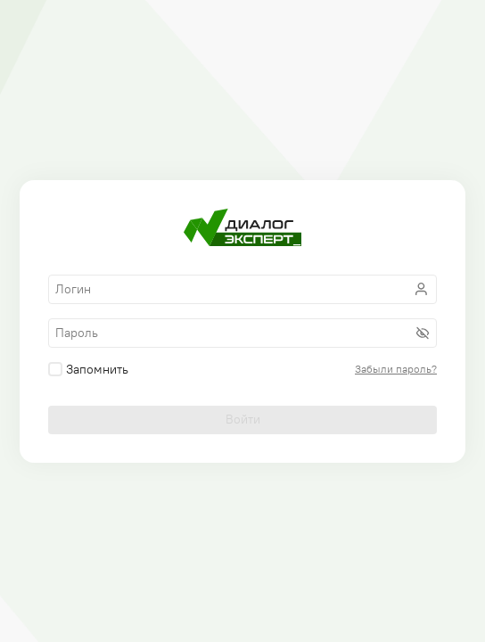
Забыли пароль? (396, 369)
